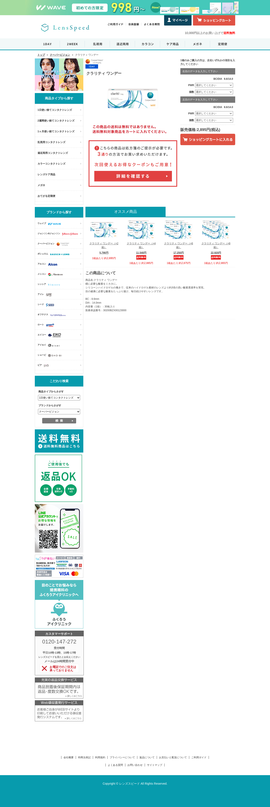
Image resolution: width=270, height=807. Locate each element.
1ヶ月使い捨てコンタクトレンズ (56, 131)
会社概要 (68, 757)
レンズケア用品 (46, 174)
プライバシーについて (122, 757)
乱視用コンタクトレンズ (51, 142)
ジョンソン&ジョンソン (59, 234)
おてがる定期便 (46, 196)
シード (47, 305)
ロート (47, 325)
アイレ (46, 295)
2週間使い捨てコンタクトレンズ (56, 120)
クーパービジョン (60, 54)
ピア (44, 366)
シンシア (50, 285)
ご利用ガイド (199, 757)
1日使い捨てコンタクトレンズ (55, 109)
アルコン (48, 264)
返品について (147, 757)
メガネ (41, 185)
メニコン (51, 274)
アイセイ (50, 345)
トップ (41, 54)
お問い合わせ (135, 765)
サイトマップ (154, 765)
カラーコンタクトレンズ (51, 163)
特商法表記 (84, 757)
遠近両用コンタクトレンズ (53, 152)
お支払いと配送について (173, 757)
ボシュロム (55, 254)
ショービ (51, 355)
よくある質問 (115, 765)
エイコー (50, 335)
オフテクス (53, 315)
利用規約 (100, 757)
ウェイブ (50, 224)
